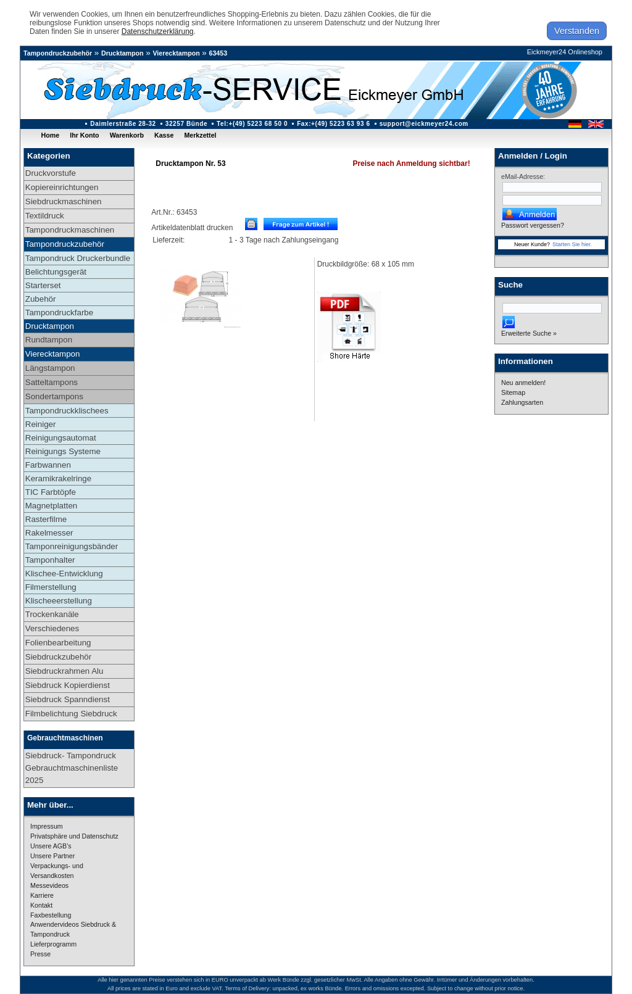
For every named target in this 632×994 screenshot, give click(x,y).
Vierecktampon (175, 53)
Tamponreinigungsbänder (71, 546)
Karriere (42, 895)
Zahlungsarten (522, 402)
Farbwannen (48, 465)
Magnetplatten (51, 505)
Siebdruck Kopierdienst (67, 685)
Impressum (46, 826)
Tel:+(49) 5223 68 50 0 (252, 123)
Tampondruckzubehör (57, 53)
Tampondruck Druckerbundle (77, 258)
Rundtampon (48, 339)
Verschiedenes (52, 628)
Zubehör (40, 299)
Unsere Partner (52, 855)
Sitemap (513, 392)
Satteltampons (51, 382)
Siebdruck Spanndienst (67, 699)
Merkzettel (200, 135)
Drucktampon (122, 53)
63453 (218, 53)
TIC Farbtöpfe (50, 492)
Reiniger (40, 424)
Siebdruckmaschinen (63, 201)
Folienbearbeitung (58, 642)
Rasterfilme (46, 519)
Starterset (43, 285)
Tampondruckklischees (67, 410)
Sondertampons (54, 396)
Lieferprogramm (53, 944)
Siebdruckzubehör (58, 656)
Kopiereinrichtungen (62, 187)
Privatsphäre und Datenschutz (74, 836)
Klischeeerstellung (58, 600)
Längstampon (50, 368)
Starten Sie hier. (572, 244)
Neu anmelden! (523, 382)
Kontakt (41, 905)
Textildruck (44, 215)
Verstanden (576, 31)
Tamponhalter (50, 560)
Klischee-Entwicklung (64, 573)
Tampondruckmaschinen (69, 229)
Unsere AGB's (51, 846)
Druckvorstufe (50, 173)
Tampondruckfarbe (59, 312)
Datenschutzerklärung (158, 31)
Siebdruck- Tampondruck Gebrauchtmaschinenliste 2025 (71, 768)
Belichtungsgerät (55, 271)
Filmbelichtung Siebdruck (71, 713)
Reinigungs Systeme (63, 451)
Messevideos (49, 885)
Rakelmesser (49, 532)
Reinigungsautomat (60, 437)
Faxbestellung (50, 915)
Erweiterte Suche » (529, 333)
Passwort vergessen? (532, 225)
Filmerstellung (51, 587)
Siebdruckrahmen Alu (64, 671)
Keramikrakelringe (58, 478)
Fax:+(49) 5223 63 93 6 (333, 123)
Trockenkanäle (52, 614)
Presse (40, 954)
